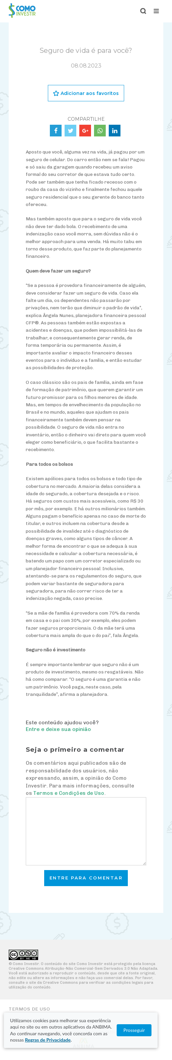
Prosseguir (144, 1030)
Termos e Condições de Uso (68, 793)
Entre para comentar (86, 877)
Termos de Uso (29, 1009)
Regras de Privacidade (48, 1040)
